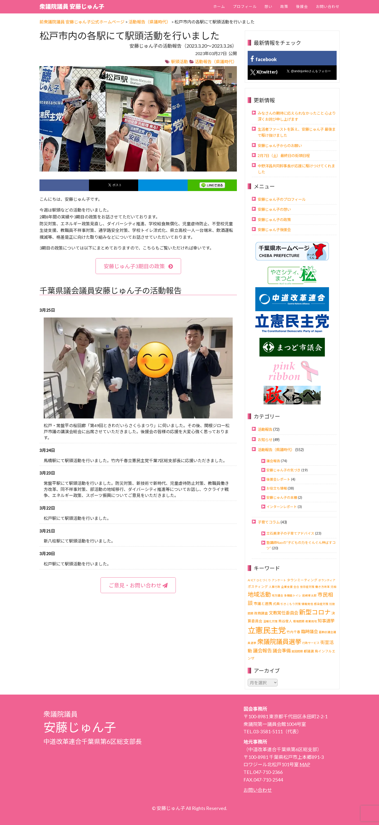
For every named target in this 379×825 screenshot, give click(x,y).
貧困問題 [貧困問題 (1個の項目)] (297, 651)
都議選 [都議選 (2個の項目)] (309, 651)
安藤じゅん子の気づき (283, 470)
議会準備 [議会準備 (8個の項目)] (282, 650)
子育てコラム (269, 522)
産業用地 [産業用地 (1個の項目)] (311, 621)
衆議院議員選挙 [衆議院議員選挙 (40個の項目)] (279, 641)
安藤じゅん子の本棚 (281, 497)
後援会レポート (278, 479)
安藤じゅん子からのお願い (280, 145)
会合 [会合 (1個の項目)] (296, 586)
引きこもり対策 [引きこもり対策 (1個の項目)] (291, 604)
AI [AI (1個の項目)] (249, 580)
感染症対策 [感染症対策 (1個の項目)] (321, 604)
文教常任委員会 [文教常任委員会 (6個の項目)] (283, 612)
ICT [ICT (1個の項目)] (253, 580)
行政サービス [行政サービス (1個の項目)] (311, 643)
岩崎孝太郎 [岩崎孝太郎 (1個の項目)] (309, 595)
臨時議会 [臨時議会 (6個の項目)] (309, 631)
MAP (305, 764)
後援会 (302, 6)
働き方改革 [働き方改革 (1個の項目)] (322, 586)
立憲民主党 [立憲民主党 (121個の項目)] (267, 630)
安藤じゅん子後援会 (274, 229)
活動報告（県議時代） (216, 61)
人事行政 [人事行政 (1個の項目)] (274, 586)
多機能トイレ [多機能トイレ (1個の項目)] (292, 595)
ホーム (219, 6)
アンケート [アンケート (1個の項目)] (279, 580)
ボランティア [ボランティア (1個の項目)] (326, 580)
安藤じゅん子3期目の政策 (138, 266)
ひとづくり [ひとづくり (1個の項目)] (263, 580)
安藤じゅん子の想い (274, 209)
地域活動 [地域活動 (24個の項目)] (259, 594)
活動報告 (265, 429)
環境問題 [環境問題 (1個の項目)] (299, 621)
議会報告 (273, 461)
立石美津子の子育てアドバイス (290, 533)
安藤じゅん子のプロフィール (282, 199)
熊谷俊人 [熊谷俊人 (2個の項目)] (285, 621)
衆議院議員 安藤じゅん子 (71, 6)
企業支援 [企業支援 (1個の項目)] (287, 586)
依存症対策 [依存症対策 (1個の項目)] (307, 586)
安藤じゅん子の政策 (274, 219)
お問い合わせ (328, 6)
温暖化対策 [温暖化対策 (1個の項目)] (270, 621)
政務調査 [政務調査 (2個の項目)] (261, 613)
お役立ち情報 (276, 488)
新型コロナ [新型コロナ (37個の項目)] (315, 612)
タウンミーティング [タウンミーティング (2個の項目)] (302, 580)
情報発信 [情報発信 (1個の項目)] (307, 604)
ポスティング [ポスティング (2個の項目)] (258, 587)
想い (268, 6)
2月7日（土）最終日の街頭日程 (284, 155)
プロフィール (245, 6)
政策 (284, 6)
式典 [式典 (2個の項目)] (276, 604)
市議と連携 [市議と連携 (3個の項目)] (263, 603)
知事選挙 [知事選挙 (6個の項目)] (326, 620)
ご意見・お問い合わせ (138, 585)
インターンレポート (281, 507)
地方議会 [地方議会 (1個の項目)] (277, 595)
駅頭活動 (179, 61)
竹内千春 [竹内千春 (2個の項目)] (293, 632)
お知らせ (265, 439)
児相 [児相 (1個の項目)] (333, 586)
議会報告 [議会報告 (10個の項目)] (262, 650)
